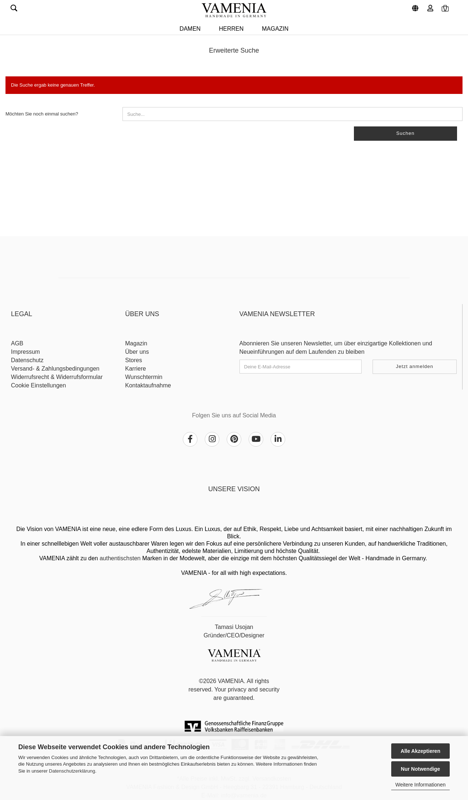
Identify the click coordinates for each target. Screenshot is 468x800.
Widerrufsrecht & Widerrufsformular (57, 377)
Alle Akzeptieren (420, 751)
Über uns (137, 352)
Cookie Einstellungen (38, 385)
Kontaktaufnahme (148, 385)
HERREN (231, 29)
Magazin (275, 29)
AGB (17, 343)
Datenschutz (27, 360)
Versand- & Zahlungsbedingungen (55, 368)
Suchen (405, 133)
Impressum (25, 352)
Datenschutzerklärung (72, 771)
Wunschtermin (143, 377)
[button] (414, 5)
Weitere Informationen (420, 785)
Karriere (135, 368)
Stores (133, 360)
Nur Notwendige (420, 769)
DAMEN (190, 29)
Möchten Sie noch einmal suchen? (41, 114)
